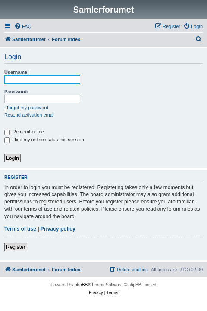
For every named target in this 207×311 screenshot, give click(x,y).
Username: (16, 72)
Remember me (24, 131)
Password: (16, 91)
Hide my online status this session (44, 139)
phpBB (81, 284)
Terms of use (20, 229)
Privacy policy (58, 229)
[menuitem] (22, 26)
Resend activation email (29, 114)
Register (15, 247)
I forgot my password (26, 107)
